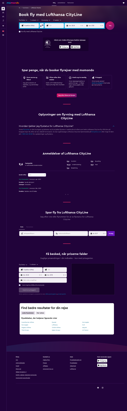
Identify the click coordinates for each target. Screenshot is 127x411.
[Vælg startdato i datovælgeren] (98, 233)
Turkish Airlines (56, 327)
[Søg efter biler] (3, 16)
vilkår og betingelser (50, 294)
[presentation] (75, 47)
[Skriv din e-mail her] (45, 280)
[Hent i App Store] (75, 47)
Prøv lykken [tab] (40, 313)
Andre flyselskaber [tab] (28, 313)
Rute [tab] (21, 227)
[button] (3, 3)
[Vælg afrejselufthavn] (31, 25)
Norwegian (85, 322)
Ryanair (54, 322)
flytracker (26, 129)
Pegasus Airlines (26, 327)
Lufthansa (54, 325)
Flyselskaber (26, 7)
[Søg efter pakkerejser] (3, 20)
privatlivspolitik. (62, 294)
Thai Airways (25, 330)
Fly (19, 7)
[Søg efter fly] (3, 9)
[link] (67, 95)
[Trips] (3, 26)
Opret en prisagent (97, 83)
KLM (83, 325)
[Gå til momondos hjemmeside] (13, 3)
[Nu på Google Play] (64, 47)
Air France (85, 330)
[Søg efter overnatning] (3, 12)
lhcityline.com (96, 132)
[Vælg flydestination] (56, 25)
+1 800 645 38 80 (27, 134)
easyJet (84, 327)
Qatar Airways (56, 330)
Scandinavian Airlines (28, 322)
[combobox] (23, 20)
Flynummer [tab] (29, 227)
